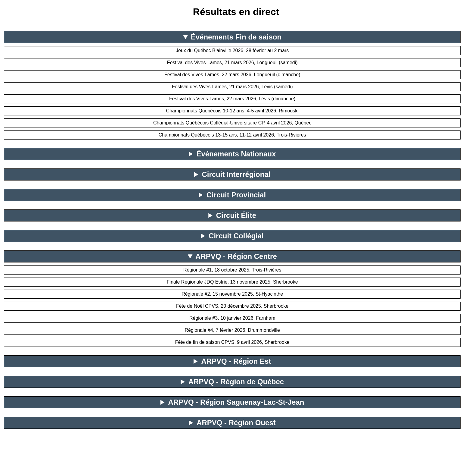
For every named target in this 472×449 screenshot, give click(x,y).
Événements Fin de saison (236, 37)
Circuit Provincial (236, 195)
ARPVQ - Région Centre (236, 256)
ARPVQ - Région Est (236, 361)
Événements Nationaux (236, 154)
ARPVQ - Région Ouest (236, 423)
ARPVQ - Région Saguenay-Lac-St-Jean (236, 402)
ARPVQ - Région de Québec (236, 382)
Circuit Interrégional (236, 174)
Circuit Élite (236, 215)
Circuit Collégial (236, 236)
